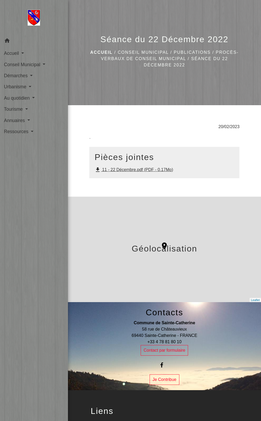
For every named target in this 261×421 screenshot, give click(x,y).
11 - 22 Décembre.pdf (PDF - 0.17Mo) (134, 170)
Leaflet (255, 300)
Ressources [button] (17, 131)
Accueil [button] (12, 53)
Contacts (164, 312)
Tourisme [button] (14, 109)
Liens (102, 411)
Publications (192, 52)
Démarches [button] (16, 75)
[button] (34, 41)
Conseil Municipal (143, 52)
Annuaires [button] (15, 120)
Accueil (101, 52)
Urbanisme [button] (16, 86)
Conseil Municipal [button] (23, 64)
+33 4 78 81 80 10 (164, 342)
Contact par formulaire (164, 350)
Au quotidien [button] (17, 98)
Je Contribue (164, 379)
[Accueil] (34, 17)
